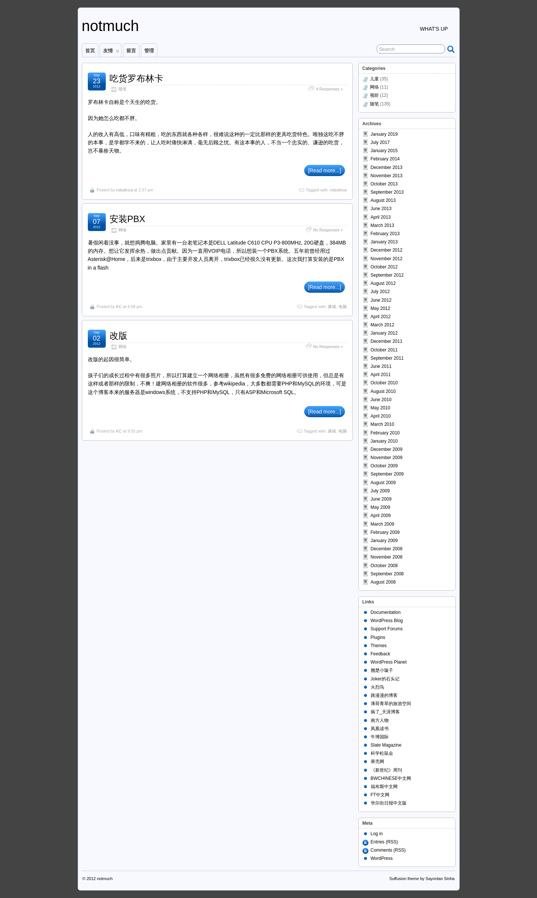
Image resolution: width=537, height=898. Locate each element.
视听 (374, 95)
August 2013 (383, 200)
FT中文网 (380, 794)
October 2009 (384, 465)
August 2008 (383, 582)
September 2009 (387, 474)
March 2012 (382, 324)
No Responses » (328, 230)
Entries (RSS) (384, 842)
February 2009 (385, 532)
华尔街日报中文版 (389, 803)
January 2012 (384, 333)
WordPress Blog (387, 620)
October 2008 (384, 565)
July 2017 (380, 142)
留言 (131, 50)
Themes (379, 645)
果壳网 (377, 761)
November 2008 (386, 557)
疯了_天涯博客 (385, 711)
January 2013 (384, 242)
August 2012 (383, 283)
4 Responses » (329, 89)
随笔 (122, 89)
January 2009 (384, 540)
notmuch (110, 26)
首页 (90, 50)
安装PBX (127, 219)
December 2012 (386, 250)
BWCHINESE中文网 (391, 778)
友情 (111, 52)
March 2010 (382, 424)
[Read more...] (324, 170)
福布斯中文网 (384, 786)
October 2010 (384, 382)
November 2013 (386, 175)
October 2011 (384, 350)
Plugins (378, 637)
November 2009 (386, 457)
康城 (332, 306)
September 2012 (387, 275)
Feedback (381, 653)
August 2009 (383, 482)
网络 (122, 230)
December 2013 (386, 167)
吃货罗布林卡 (136, 78)
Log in (377, 833)
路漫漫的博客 (384, 695)
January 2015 (384, 150)
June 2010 (381, 399)
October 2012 (384, 267)
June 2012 (381, 300)
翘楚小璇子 (382, 670)
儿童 (374, 79)
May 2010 (381, 407)
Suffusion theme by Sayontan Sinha (422, 878)
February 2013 (385, 233)
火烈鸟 (377, 687)
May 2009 (381, 507)
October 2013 (384, 184)
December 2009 (386, 449)
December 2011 (386, 341)
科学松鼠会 (382, 753)
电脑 (343, 306)
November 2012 (386, 258)
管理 (149, 50)
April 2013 (381, 217)
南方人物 (380, 720)
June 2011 (381, 366)
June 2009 (381, 499)
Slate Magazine (386, 745)
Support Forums (387, 628)
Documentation (386, 612)
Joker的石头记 (385, 679)
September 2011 (387, 358)
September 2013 (387, 192)
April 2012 (381, 316)
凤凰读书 (380, 728)
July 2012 (380, 291)
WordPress (382, 858)
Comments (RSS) (388, 850)
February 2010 (385, 433)
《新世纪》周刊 (386, 770)
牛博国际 (380, 736)
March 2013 (382, 225)
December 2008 (386, 548)
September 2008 (387, 573)
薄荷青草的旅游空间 (391, 703)
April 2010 (381, 416)
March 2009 (382, 524)
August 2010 (383, 391)
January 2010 (384, 441)
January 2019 (384, 134)
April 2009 (381, 515)
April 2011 (381, 374)
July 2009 (380, 490)
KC (118, 306)
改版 (118, 335)
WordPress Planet (389, 662)
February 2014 (385, 159)
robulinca (124, 190)
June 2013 (381, 208)
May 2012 (381, 308)
